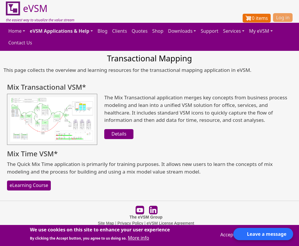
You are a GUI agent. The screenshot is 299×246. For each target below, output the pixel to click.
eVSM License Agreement (170, 223)
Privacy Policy (130, 223)
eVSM (26, 8)
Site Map (106, 223)
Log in (282, 17)
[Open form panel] (263, 234)
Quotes (140, 31)
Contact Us (20, 42)
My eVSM (259, 31)
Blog (102, 31)
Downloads (180, 31)
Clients (119, 31)
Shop (157, 31)
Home (15, 31)
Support (209, 31)
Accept (227, 234)
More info (138, 238)
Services (232, 31)
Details (119, 134)
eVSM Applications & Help (59, 31)
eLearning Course (29, 185)
